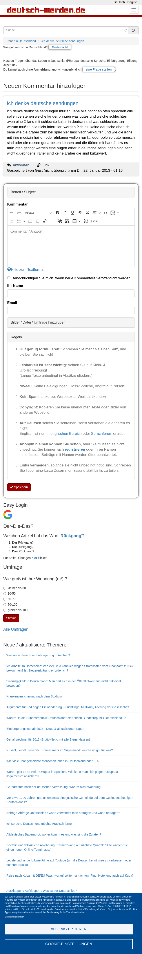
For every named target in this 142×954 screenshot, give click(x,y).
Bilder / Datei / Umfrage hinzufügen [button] (38, 322)
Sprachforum (102, 433)
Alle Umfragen (15, 629)
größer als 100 (15, 610)
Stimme (11, 618)
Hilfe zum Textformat (26, 270)
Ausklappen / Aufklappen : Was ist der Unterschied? (41, 890)
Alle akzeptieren (69, 929)
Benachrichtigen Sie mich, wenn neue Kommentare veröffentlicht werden (69, 278)
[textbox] (71, 246)
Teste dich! (60, 47)
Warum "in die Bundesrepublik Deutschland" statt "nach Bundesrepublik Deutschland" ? (66, 718)
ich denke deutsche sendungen (63, 41)
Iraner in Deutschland (21, 41)
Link (45, 165)
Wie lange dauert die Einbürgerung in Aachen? (38, 655)
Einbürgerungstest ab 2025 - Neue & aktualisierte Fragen (45, 728)
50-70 (9, 599)
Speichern (19, 487)
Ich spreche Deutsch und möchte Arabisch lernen (39, 823)
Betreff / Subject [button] (23, 192)
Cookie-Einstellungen (68, 944)
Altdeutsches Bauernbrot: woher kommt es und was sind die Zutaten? (53, 834)
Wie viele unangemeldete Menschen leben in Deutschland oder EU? (52, 761)
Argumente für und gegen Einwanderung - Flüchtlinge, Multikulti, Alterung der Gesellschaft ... (69, 707)
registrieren (75, 449)
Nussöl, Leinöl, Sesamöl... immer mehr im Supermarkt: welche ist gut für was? (59, 750)
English (132, 2)
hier (34, 558)
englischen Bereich (66, 433)
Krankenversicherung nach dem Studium (34, 696)
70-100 (10, 604)
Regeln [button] (16, 337)
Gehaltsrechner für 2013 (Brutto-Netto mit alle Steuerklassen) (48, 739)
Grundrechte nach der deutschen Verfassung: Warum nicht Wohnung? (54, 787)
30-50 (9, 593)
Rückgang (70, 535)
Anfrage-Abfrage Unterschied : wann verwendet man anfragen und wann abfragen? (63, 813)
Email (12, 303)
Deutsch (119, 2)
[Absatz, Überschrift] (38, 212)
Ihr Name (15, 286)
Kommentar (17, 204)
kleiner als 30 (14, 588)
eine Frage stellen (99, 69)
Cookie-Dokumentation (14, 917)
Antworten (21, 165)
